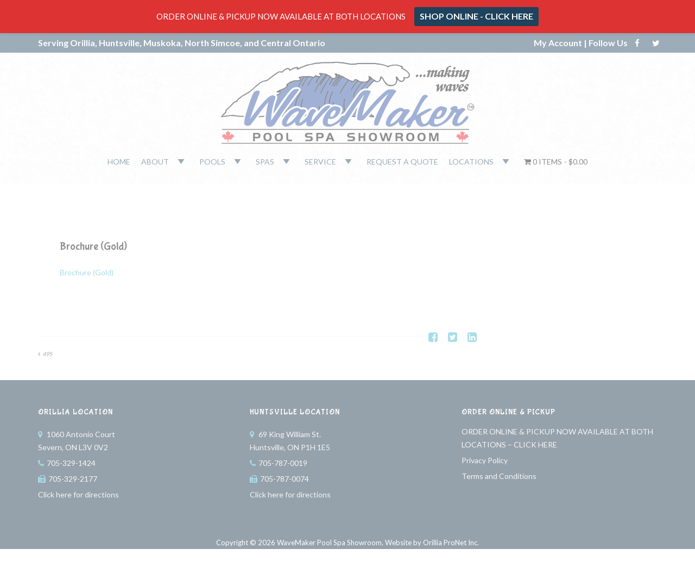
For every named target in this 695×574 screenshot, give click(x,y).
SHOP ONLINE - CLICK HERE (476, 16)
